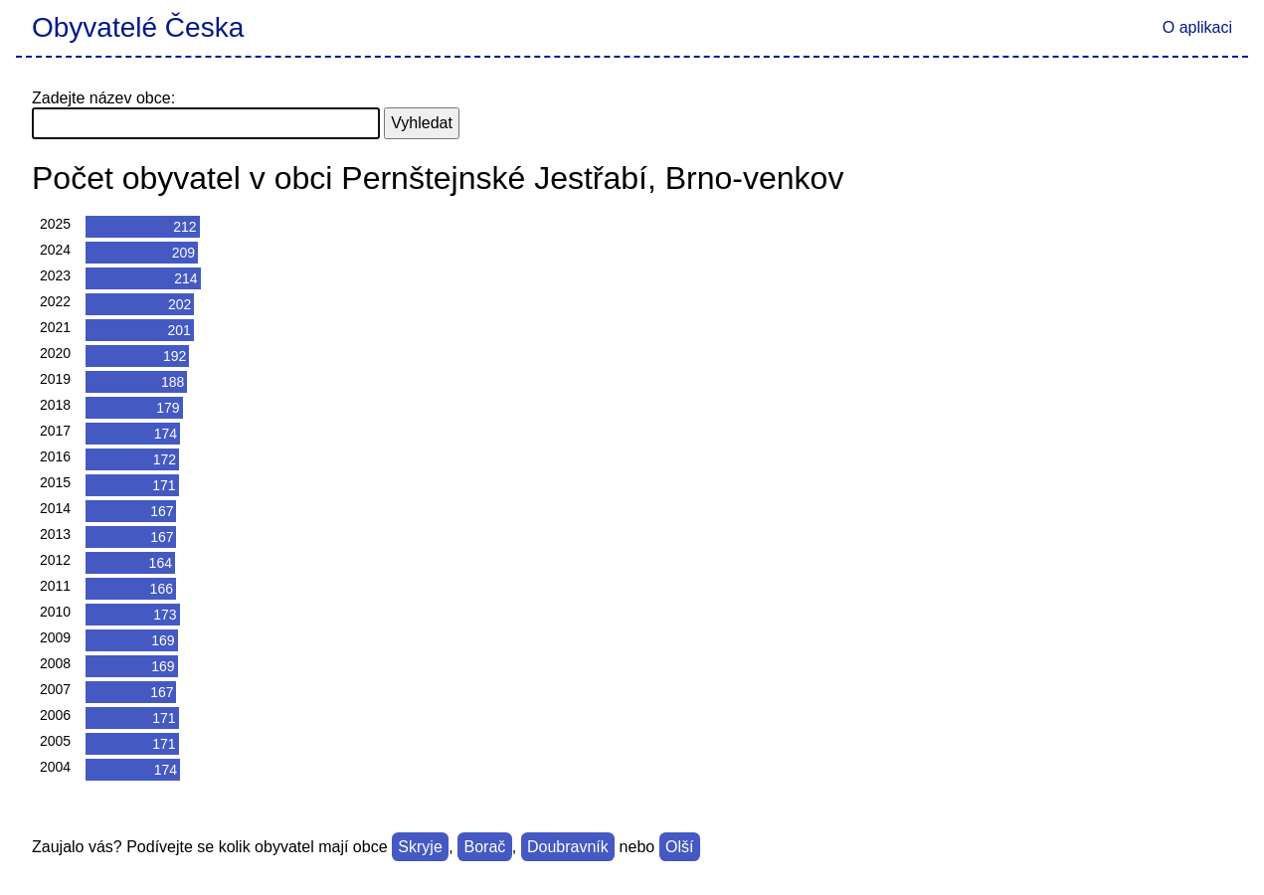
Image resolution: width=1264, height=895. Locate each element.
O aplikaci (1197, 27)
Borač (484, 846)
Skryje (420, 846)
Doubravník (568, 846)
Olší (679, 846)
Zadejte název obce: (103, 98)
